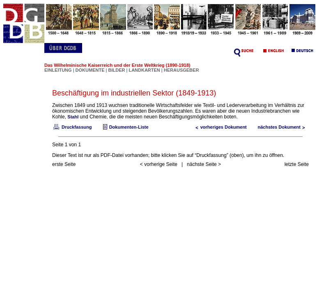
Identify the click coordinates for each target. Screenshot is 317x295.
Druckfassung (72, 127)
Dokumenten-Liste (125, 127)
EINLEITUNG (58, 70)
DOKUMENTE (91, 70)
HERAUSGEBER (181, 70)
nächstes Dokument (283, 127)
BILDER (117, 70)
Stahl (72, 116)
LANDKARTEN (145, 70)
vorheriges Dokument (219, 127)
